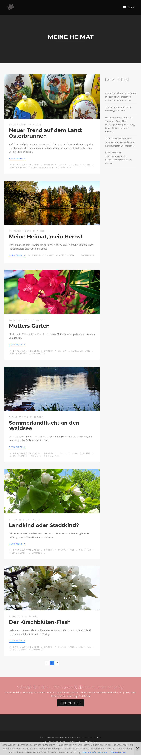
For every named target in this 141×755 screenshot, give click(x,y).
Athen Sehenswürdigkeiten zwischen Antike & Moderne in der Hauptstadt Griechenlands (120, 142)
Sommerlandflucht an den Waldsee (44, 425)
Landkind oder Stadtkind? (44, 525)
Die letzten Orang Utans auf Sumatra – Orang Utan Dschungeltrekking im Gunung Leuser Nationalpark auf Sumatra (120, 124)
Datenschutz (91, 742)
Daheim (48, 164)
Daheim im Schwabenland (74, 164)
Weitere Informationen (95, 752)
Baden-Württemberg (26, 164)
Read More (17, 158)
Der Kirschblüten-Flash (40, 622)
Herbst (50, 255)
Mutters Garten (29, 326)
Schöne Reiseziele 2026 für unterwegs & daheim (118, 109)
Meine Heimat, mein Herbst (46, 237)
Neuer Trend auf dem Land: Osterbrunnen (45, 133)
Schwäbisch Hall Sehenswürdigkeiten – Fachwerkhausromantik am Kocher (118, 158)
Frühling (85, 550)
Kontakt (47, 742)
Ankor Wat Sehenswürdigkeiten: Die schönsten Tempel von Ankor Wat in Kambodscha (120, 97)
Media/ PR (60, 742)
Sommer (36, 456)
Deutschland (66, 550)
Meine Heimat (18, 167)
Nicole (37, 124)
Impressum (74, 742)
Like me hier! (70, 702)
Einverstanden (118, 752)
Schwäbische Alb (42, 167)
